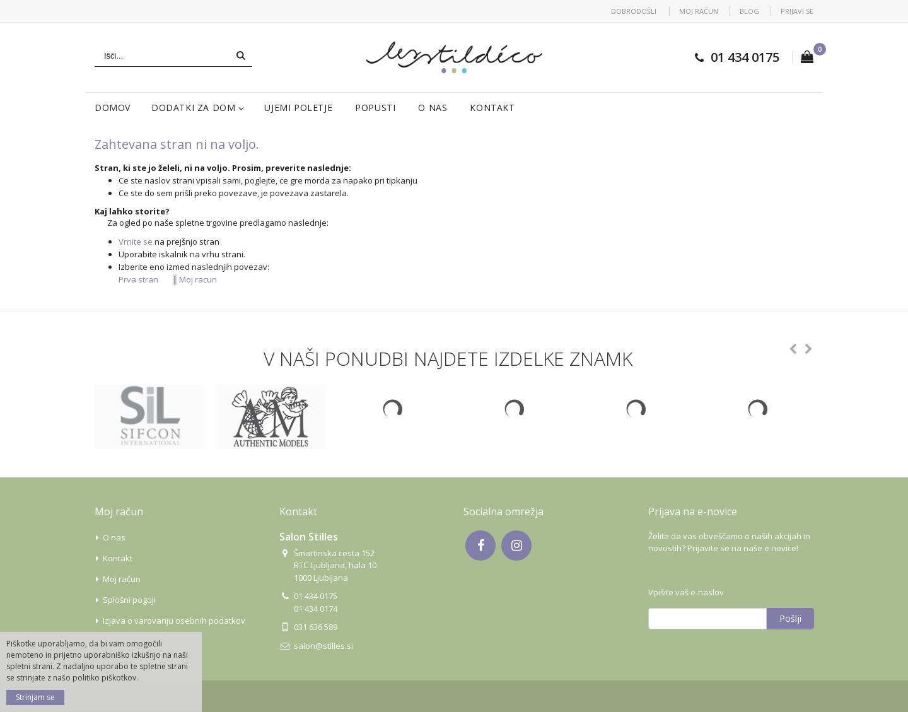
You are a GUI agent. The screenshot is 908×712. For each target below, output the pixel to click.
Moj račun (698, 11)
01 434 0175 (745, 57)
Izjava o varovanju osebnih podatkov (174, 620)
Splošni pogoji (129, 599)
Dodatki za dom (193, 108)
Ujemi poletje (298, 108)
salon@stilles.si (323, 645)
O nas (432, 108)
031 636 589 (315, 627)
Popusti (375, 108)
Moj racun (198, 279)
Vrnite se (136, 241)
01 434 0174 (315, 608)
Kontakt (492, 108)
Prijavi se (797, 11)
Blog (749, 11)
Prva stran (138, 279)
